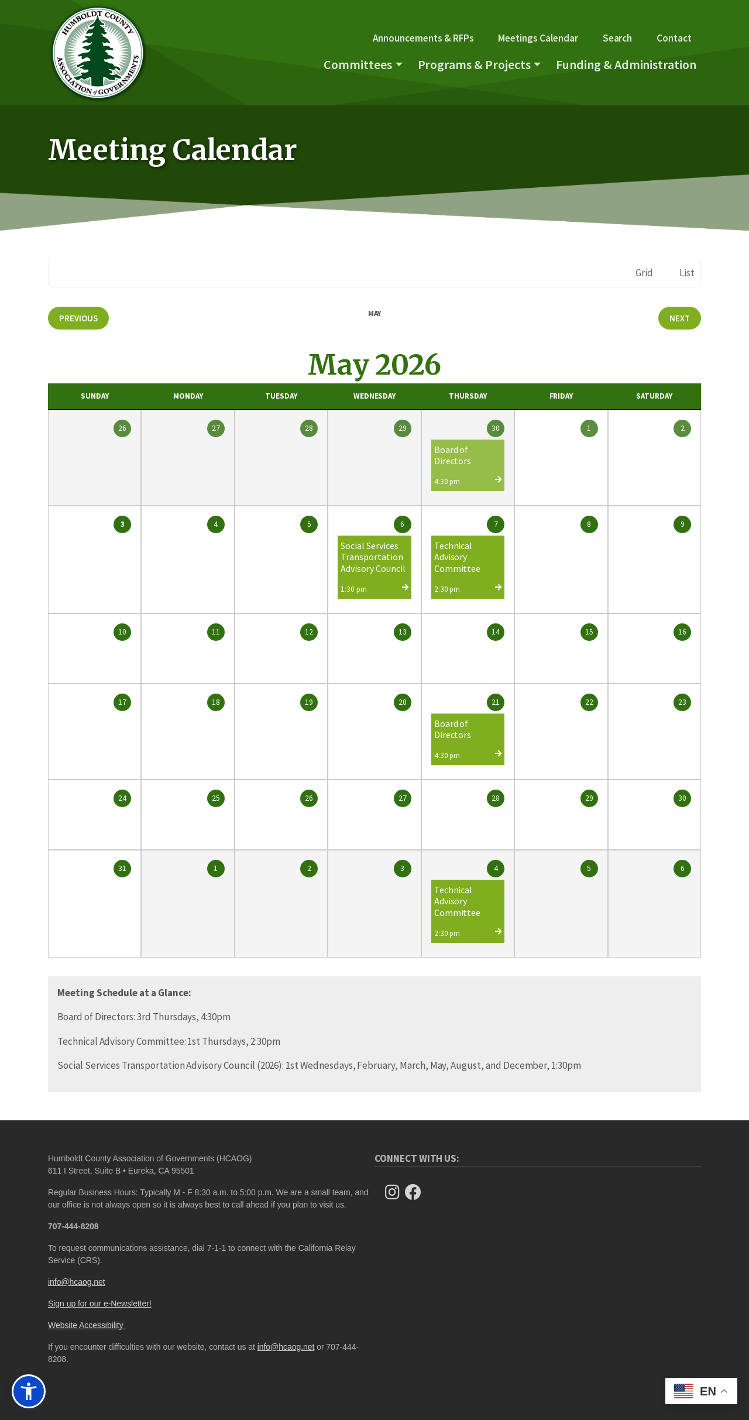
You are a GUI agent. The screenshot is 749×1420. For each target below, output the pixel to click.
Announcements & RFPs (423, 38)
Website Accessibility (86, 1325)
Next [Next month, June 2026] (679, 318)
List (687, 272)
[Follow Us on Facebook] (416, 1192)
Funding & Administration (626, 64)
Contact (674, 38)
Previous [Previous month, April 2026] (78, 318)
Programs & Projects (474, 64)
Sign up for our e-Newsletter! (100, 1303)
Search (618, 38)
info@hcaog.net (76, 1282)
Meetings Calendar (538, 38)
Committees (358, 64)
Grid (644, 272)
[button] (29, 1391)
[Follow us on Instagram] (395, 1192)
